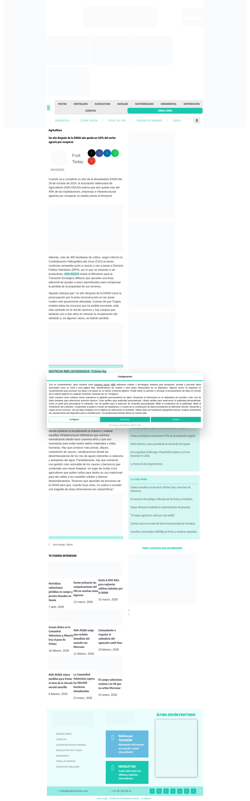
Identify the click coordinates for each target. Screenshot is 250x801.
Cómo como (165, 110)
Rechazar (124, 419)
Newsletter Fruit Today (69, 750)
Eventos (91, 110)
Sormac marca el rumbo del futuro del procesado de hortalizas (163, 523)
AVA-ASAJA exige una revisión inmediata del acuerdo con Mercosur (83, 639)
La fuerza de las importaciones (146, 464)
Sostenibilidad (144, 103)
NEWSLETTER (127, 766)
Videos (177, 120)
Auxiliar (122, 103)
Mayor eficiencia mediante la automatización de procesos (160, 507)
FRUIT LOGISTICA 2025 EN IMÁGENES (162, 548)
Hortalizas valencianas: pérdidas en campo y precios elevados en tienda (61, 592)
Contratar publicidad (68, 766)
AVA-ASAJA (71, 273)
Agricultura (102, 103)
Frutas (62, 103)
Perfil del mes (117, 120)
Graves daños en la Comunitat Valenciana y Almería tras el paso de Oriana (61, 635)
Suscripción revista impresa (71, 744)
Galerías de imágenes (149, 120)
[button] (48, 108)
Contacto (61, 739)
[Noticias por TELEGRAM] (112, 737)
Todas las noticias (66, 761)
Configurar (74, 419)
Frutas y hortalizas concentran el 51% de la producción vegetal (163, 436)
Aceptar (175, 419)
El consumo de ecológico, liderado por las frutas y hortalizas (162, 499)
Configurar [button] (146, 798)
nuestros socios (102, 384)
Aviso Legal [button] (102, 798)
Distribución (192, 103)
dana (69, 544)
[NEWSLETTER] (112, 768)
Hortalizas (81, 103)
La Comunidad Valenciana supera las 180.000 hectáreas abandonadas (84, 683)
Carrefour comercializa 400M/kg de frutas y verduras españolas (164, 531)
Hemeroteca (62, 120)
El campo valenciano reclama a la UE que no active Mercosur (110, 684)
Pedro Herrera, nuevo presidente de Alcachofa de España (160, 444)
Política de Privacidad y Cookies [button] (124, 798)
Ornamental (169, 103)
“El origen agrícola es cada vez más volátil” (153, 515)
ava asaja (59, 544)
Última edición (89, 120)
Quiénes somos (64, 733)
